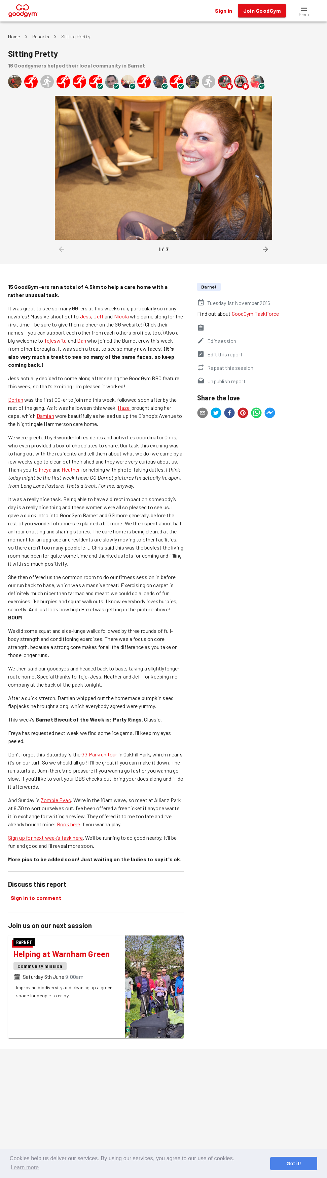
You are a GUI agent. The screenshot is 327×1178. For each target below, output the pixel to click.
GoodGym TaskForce (255, 313)
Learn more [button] (25, 1167)
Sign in (223, 10)
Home (14, 36)
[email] (202, 413)
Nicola (121, 316)
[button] (304, 10)
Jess (86, 316)
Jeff (99, 316)
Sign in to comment (36, 898)
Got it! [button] (293, 1163)
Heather (71, 469)
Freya (45, 469)
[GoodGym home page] (23, 10)
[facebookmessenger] (269, 413)
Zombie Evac (56, 800)
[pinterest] (243, 413)
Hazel (124, 407)
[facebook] (229, 413)
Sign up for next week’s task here (45, 837)
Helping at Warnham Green (61, 954)
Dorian (15, 399)
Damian (45, 415)
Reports (40, 36)
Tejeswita (55, 340)
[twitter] (216, 413)
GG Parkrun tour (99, 754)
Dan (81, 340)
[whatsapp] (256, 413)
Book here (68, 824)
